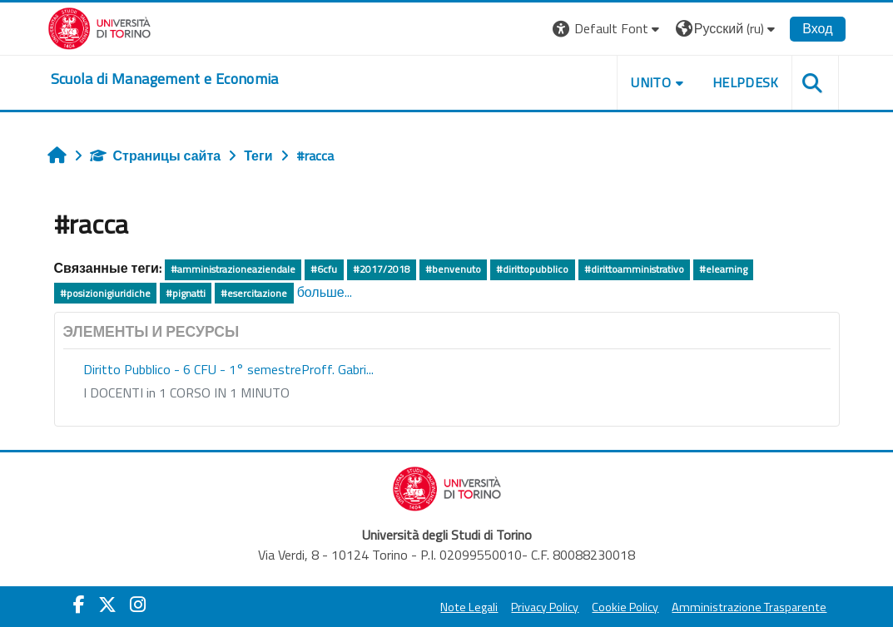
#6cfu (323, 269)
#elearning (723, 269)
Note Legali (469, 607)
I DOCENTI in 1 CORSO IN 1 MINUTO (186, 392)
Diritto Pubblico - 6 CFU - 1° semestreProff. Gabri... (228, 369)
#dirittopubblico (532, 269)
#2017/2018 (381, 269)
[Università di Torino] (99, 27)
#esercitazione (254, 293)
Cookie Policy (625, 607)
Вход (817, 28)
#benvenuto (453, 269)
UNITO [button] (651, 82)
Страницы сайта (155, 155)
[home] (165, 79)
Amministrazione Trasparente (749, 607)
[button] (608, 29)
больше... (324, 292)
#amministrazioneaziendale (233, 269)
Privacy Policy (544, 607)
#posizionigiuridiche (105, 293)
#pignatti (186, 293)
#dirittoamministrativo (634, 269)
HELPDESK (745, 82)
